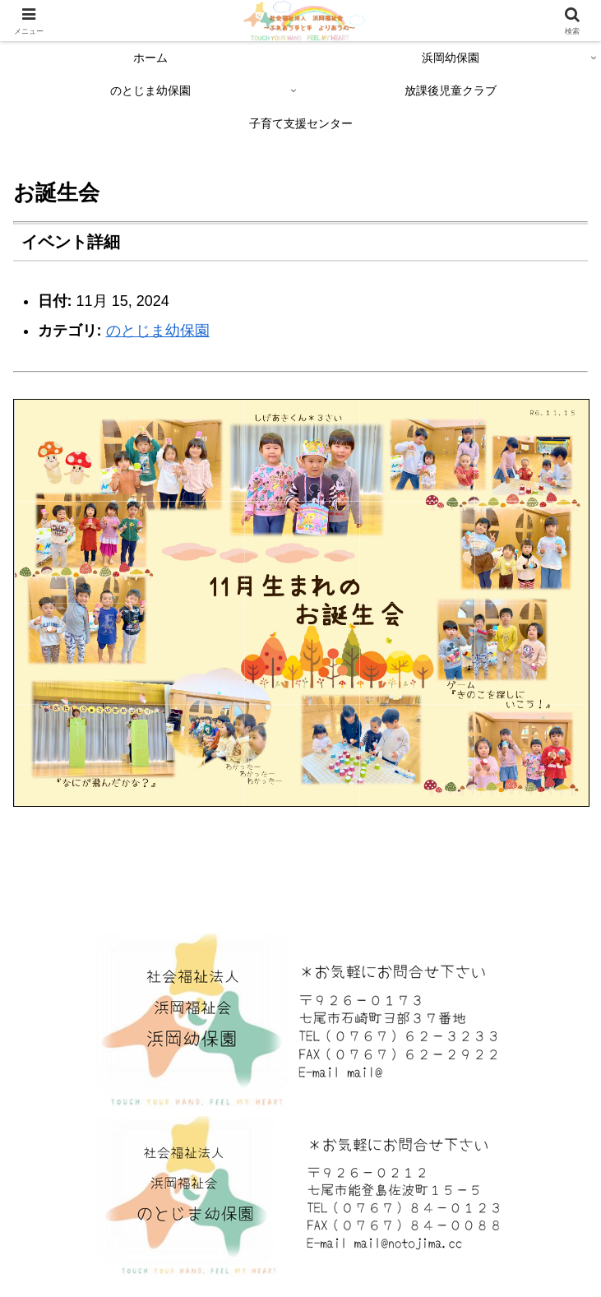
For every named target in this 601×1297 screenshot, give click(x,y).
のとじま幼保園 (158, 330)
